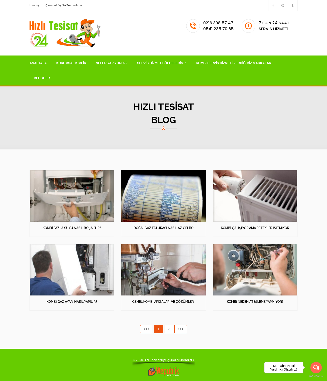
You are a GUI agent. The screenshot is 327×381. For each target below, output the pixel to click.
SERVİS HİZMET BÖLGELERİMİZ (161, 63)
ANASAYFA (38, 63)
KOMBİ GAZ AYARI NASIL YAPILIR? (72, 301)
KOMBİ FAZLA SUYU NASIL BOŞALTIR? (72, 228)
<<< (146, 329)
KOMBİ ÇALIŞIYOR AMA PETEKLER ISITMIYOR (255, 228)
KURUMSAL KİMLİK (71, 63)
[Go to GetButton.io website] (316, 376)
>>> (180, 329)
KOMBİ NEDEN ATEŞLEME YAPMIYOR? (255, 301)
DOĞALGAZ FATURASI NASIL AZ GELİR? (163, 228)
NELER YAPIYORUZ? (112, 63)
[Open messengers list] (316, 367)
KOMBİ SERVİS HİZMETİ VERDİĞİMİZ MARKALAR (233, 63)
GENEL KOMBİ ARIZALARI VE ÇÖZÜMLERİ (163, 301)
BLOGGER (42, 78)
